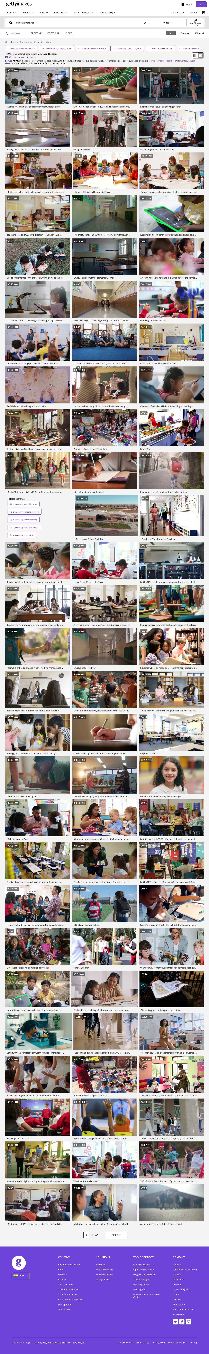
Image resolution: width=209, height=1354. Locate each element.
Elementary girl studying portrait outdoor (161, 1010)
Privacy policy (159, 1342)
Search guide (139, 1289)
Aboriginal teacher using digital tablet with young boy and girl (104, 839)
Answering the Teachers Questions (157, 149)
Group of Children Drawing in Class (92, 191)
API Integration (141, 1284)
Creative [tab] (185, 33)
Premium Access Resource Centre (146, 1295)
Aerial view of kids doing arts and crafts (26, 406)
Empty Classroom (149, 753)
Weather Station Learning (86, 1181)
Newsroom (178, 1279)
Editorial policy (142, 1342)
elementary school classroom (56, 48)
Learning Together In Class (153, 320)
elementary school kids (160, 48)
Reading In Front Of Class (19, 1138)
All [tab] (170, 33)
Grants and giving (181, 1289)
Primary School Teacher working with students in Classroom (36, 924)
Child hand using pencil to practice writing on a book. (99, 753)
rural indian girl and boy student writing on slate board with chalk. (39, 1010)
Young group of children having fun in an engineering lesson (169, 710)
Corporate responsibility (185, 1269)
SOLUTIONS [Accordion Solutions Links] (103, 1257)
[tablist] (51, 33)
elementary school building (92, 48)
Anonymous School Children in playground (161, 1224)
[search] (12, 22)
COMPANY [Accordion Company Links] (179, 1257)
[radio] (195, 55)
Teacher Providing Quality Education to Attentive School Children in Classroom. (46, 234)
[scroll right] (201, 48)
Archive (62, 1279)
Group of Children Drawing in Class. (24, 796)
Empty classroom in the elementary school (94, 277)
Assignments (102, 1279)
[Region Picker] (20, 1275)
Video (61, 1269)
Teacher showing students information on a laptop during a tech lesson (41, 624)
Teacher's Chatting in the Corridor (158, 539)
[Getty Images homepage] (19, 4)
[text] (79, 22)
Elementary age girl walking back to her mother (163, 492)
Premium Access (104, 1274)
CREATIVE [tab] (36, 33)
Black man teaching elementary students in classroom (99, 1138)
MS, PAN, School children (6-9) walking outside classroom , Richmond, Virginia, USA (48, 492)
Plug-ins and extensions (144, 1274)
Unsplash (177, 1299)
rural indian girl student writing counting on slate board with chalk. (172, 234)
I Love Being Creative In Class (88, 582)
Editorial (62, 1274)
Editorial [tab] (199, 33)
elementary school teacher (21, 48)
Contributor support (68, 1294)
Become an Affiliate (183, 1309)
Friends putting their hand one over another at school (33, 1095)
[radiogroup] (198, 55)
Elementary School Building (89, 539)
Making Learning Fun (17, 839)
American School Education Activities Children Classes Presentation (107, 624)
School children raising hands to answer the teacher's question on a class (42, 449)
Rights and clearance (143, 1269)
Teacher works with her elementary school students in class (36, 582)
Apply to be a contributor (70, 1299)
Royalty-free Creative (69, 1264)
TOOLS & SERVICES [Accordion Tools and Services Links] (143, 1257)
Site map (193, 1342)
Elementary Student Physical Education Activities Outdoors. (103, 710)
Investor (177, 1284)
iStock (176, 1294)
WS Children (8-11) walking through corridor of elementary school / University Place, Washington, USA (124, 320)
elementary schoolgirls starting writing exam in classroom (35, 1181)
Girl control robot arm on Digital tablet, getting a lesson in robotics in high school (47, 320)
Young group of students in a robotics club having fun (33, 753)
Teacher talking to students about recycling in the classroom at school (107, 882)
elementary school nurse (192, 48)
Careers (177, 1274)
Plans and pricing (104, 1269)
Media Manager (141, 1264)
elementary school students (127, 48)
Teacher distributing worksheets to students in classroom (168, 1095)
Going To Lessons (82, 149)
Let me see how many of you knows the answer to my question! (104, 406)
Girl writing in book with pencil (88, 492)
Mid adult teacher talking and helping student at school (100, 1224)
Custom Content (66, 1284)
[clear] (146, 22)
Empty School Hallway (84, 667)
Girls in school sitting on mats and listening (28, 967)
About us (177, 1264)
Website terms (126, 1342)
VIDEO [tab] (68, 33)
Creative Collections (68, 1289)
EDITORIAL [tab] (53, 33)
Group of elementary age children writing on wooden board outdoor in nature (45, 277)
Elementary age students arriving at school (161, 106)
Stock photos (64, 1304)
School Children (81, 967)
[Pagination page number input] (86, 1235)
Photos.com (179, 1304)
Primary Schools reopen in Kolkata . (90, 449)
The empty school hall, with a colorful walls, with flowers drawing (105, 234)
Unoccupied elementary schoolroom (158, 363)
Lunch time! (146, 449)
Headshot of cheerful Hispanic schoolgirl (160, 796)
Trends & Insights (142, 1279)
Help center (179, 1314)
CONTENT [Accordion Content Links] (64, 1257)
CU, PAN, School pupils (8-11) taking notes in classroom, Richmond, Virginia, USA (113, 106)
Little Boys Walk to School (86, 924)
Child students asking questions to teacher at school (32, 363)
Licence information (177, 1342)
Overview (101, 1264)
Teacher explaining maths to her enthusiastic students (33, 710)
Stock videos (64, 1309)
